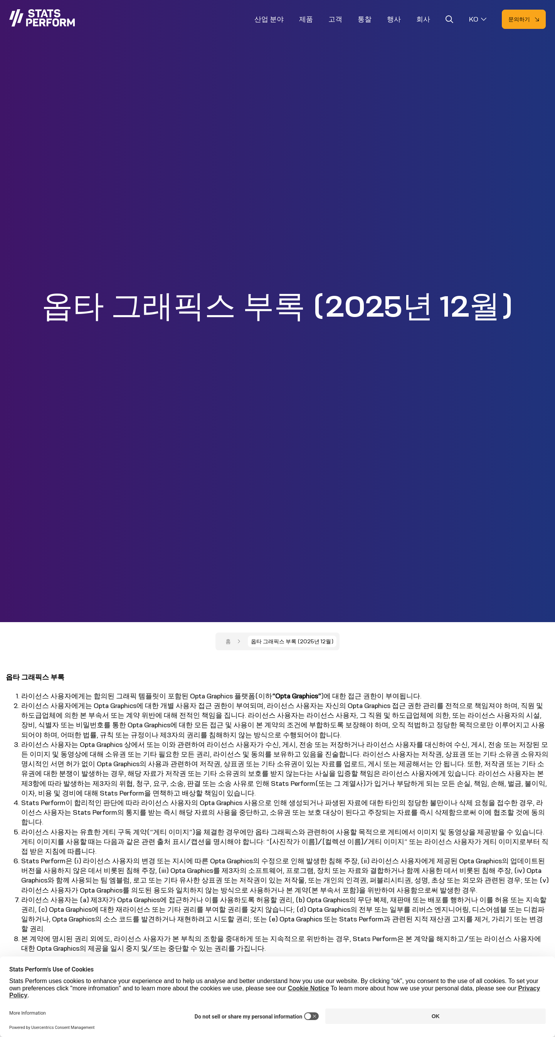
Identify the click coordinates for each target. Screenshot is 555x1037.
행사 (394, 19)
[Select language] (477, 19)
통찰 (365, 19)
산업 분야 (269, 19)
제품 (306, 19)
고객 (335, 19)
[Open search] (449, 20)
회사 (423, 19)
